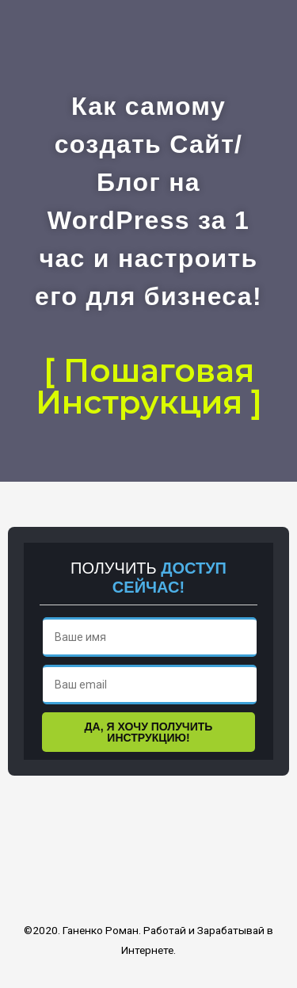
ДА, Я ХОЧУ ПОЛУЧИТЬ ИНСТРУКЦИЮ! (149, 732)
